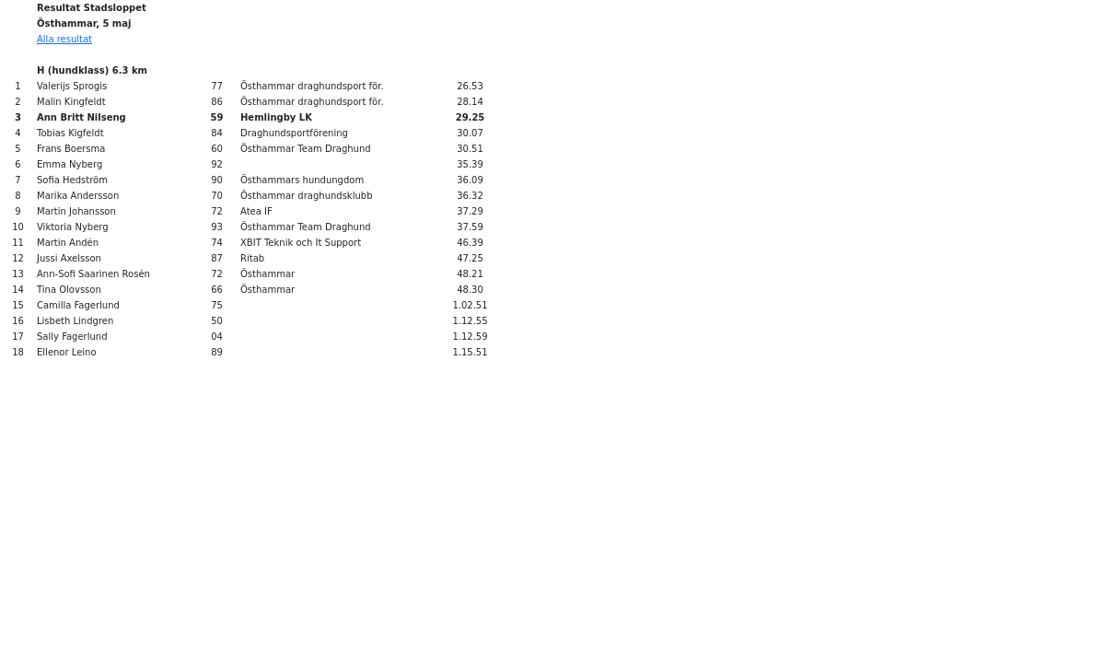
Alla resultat (64, 39)
